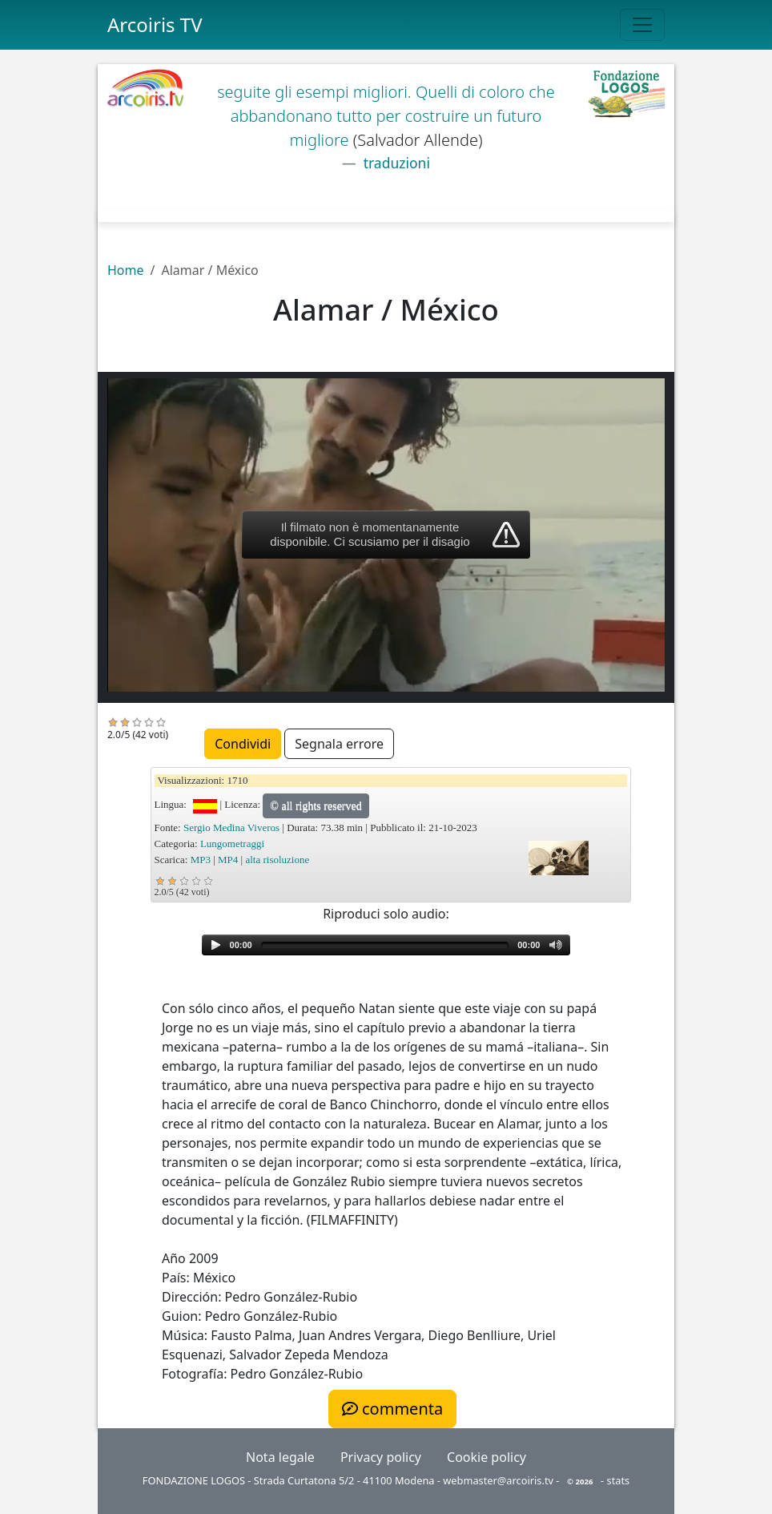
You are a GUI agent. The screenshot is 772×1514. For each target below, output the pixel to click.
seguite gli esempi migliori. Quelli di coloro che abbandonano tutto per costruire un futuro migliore (386, 116)
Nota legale (280, 1457)
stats (618, 1480)
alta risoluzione (277, 860)
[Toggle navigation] (642, 25)
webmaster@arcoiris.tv (498, 1480)
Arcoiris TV (155, 24)
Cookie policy (486, 1457)
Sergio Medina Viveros (231, 828)
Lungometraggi (232, 844)
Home (125, 270)
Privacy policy (380, 1457)
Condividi (243, 744)
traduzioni (395, 162)
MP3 (201, 860)
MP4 (228, 860)
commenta (392, 1408)
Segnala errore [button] (339, 744)
